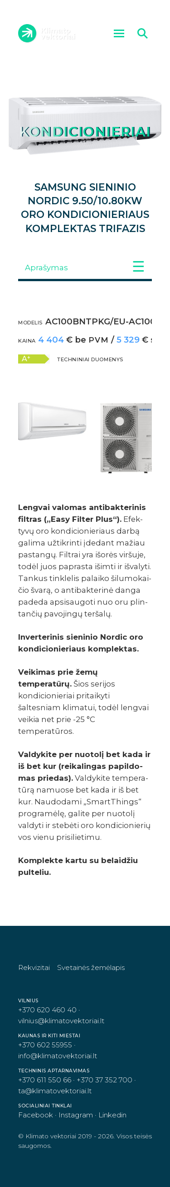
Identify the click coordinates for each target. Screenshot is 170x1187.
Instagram (75, 1115)
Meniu (121, 33)
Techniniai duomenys (90, 359)
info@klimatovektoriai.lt (57, 1055)
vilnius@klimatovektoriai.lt (61, 1020)
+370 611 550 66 (44, 1080)
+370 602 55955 (45, 1045)
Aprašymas (46, 267)
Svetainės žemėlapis (91, 967)
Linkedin (112, 1115)
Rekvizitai (34, 967)
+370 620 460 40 (47, 1009)
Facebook (35, 1115)
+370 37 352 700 (104, 1080)
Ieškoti (144, 33)
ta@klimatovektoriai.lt (55, 1090)
